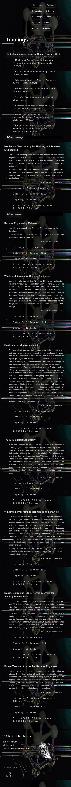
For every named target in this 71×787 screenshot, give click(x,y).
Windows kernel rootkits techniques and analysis (31, 512)
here (46, 182)
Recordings (37, 17)
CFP (56, 17)
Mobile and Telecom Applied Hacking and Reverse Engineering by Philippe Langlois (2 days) (34, 63)
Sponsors (36, 22)
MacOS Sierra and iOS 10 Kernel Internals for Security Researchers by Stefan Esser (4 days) (31, 117)
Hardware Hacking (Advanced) (21, 345)
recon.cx (43, 759)
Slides (48, 17)
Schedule (50, 11)
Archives (35, 28)
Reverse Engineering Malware (20, 223)
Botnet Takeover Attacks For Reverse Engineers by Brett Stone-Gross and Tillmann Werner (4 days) (32, 128)
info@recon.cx (10, 741)
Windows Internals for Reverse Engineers (27, 276)
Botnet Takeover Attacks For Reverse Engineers (30, 666)
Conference (38, 5)
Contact (46, 28)
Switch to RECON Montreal (16, 748)
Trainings (50, 5)
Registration (37, 11)
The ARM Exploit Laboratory (20, 440)
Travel (46, 22)
